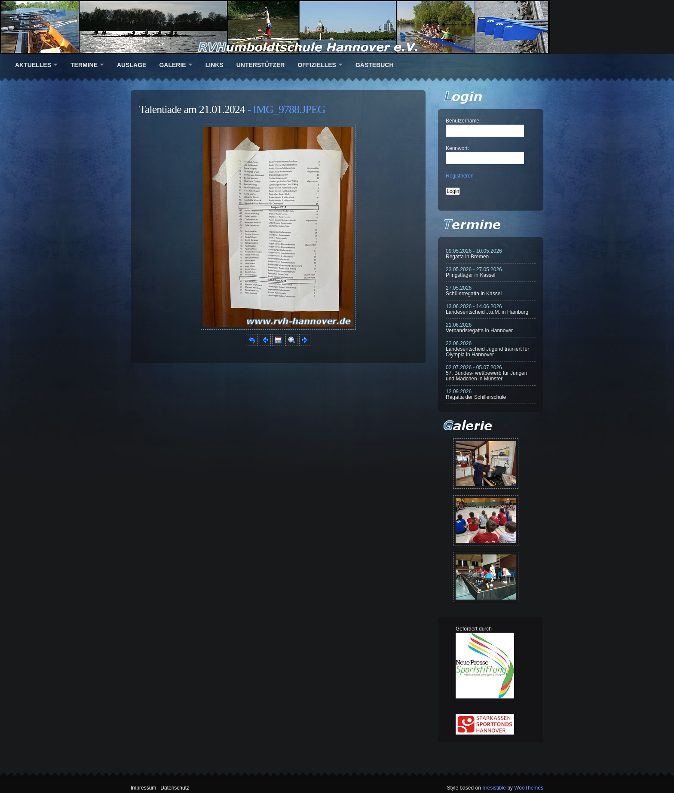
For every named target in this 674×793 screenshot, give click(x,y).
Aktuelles (33, 64)
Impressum (143, 788)
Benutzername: (463, 121)
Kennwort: (457, 148)
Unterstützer (260, 64)
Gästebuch (374, 64)
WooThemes (528, 788)
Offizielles (316, 64)
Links (214, 64)
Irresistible (494, 788)
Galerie (172, 64)
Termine (84, 64)
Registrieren (460, 176)
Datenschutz (174, 788)
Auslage (131, 64)
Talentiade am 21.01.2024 (192, 109)
